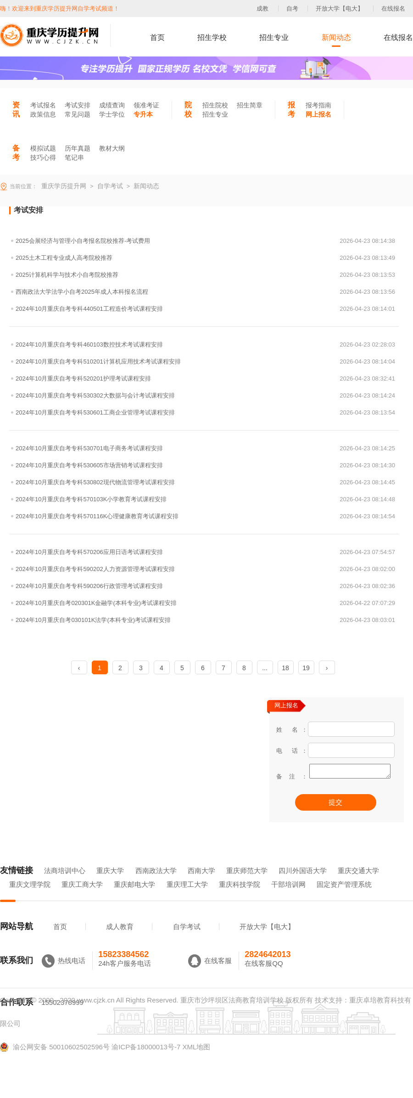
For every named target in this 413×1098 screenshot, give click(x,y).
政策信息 (43, 114)
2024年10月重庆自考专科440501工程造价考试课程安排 (205, 308)
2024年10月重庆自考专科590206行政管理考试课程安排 (205, 585)
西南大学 (201, 883)
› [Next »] (327, 668)
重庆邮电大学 (134, 897)
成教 (262, 8)
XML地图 (196, 1060)
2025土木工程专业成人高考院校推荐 (205, 257)
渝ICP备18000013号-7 (146, 1060)
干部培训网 (288, 897)
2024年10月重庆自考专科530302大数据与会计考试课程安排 (205, 395)
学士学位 (112, 114)
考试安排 (77, 105)
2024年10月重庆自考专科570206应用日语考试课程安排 (205, 551)
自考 (292, 8)
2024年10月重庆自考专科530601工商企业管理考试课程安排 (205, 412)
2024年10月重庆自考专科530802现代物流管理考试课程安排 (205, 482)
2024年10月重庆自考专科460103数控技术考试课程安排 (205, 344)
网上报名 (318, 114)
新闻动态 (336, 37)
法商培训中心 (64, 883)
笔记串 (74, 157)
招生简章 (249, 105)
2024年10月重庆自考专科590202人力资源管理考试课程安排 (205, 568)
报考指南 (318, 105)
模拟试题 (43, 148)
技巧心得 (43, 157)
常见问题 (77, 114)
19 (306, 668)
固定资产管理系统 (344, 897)
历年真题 (77, 148)
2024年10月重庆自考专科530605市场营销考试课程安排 (205, 465)
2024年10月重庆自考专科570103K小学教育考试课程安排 (205, 499)
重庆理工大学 (187, 897)
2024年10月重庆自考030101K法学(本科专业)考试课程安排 (205, 619)
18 (285, 668)
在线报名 (393, 8)
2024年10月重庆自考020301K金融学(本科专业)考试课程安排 (205, 602)
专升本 (143, 114)
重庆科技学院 (239, 897)
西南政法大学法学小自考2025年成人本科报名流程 (205, 291)
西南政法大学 (156, 883)
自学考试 (187, 939)
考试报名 (43, 105)
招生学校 (212, 37)
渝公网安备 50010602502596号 (55, 1059)
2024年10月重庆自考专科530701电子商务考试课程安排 (205, 448)
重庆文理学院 (29, 897)
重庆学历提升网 (62, 186)
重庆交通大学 (358, 883)
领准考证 (146, 105)
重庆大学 (110, 883)
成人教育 (120, 939)
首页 (157, 37)
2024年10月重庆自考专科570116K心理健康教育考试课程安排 (205, 516)
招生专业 (274, 37)
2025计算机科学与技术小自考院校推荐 (205, 274)
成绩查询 (112, 105)
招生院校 (215, 105)
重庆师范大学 (247, 883)
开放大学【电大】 (339, 8)
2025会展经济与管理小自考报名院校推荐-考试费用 (205, 240)
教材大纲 (112, 148)
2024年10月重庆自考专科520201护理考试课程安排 (205, 378)
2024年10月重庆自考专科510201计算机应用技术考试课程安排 (205, 361)
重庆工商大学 (82, 897)
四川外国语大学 (303, 883)
